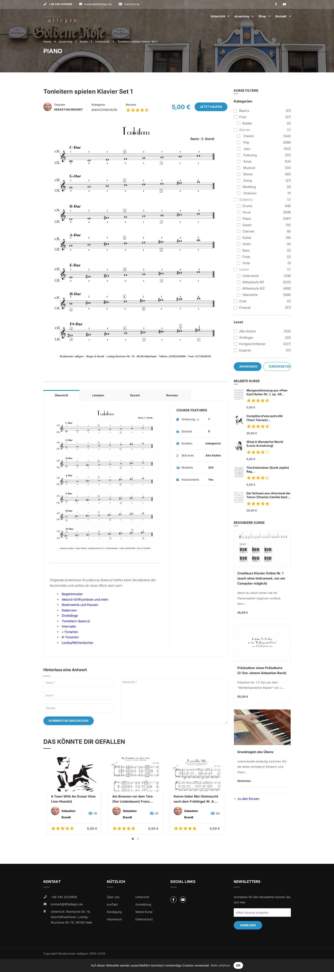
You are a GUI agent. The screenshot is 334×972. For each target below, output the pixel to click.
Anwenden (248, 366)
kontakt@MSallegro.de (98, 4)
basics (244, 111)
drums (247, 206)
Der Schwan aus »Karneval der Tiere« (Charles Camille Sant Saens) (268, 495)
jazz (246, 149)
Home (47, 41)
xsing (247, 180)
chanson (249, 193)
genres (244, 130)
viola (246, 263)
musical (248, 168)
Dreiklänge (70, 616)
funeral (244, 308)
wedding (249, 187)
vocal (246, 212)
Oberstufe (250, 295)
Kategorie (98, 104)
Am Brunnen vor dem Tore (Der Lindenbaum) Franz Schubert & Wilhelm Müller (133, 799)
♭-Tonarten (70, 632)
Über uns (113, 897)
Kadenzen (69, 610)
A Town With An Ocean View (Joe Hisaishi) (73, 798)
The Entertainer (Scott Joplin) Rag (268, 470)
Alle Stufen (247, 331)
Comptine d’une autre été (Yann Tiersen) (268, 418)
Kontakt (281, 16)
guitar (247, 238)
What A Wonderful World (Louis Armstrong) (264, 443)
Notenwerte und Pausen (80, 605)
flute (246, 257)
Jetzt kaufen (211, 106)
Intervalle (69, 626)
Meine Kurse (144, 912)
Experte (245, 350)
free (242, 117)
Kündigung (114, 912)
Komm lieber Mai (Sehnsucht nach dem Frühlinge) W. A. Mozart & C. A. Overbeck (196, 799)
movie (247, 174)
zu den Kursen (248, 799)
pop (245, 142)
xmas (247, 161)
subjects (246, 200)
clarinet (248, 231)
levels (84, 41)
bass (246, 250)
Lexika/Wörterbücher (77, 643)
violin (246, 244)
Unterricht (217, 16)
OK (238, 965)
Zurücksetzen (280, 366)
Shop (262, 16)
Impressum (114, 919)
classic (248, 136)
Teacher (59, 104)
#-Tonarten (70, 637)
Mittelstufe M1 (253, 282)
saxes (247, 225)
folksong (249, 155)
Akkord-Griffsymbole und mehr (85, 599)
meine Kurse (131, 4)
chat (242, 301)
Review (131, 104)
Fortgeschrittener (252, 344)
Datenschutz (144, 919)
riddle (247, 123)
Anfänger (246, 338)
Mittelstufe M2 (253, 288)
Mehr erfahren (220, 965)
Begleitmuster (72, 594)
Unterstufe (102, 41)
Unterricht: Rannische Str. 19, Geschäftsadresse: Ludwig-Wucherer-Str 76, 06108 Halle (71, 917)
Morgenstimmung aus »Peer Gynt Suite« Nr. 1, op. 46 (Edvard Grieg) (267, 392)
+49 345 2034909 (60, 4)
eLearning (242, 16)
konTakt (112, 904)
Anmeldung (143, 904)
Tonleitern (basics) (76, 621)
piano (96, 110)
